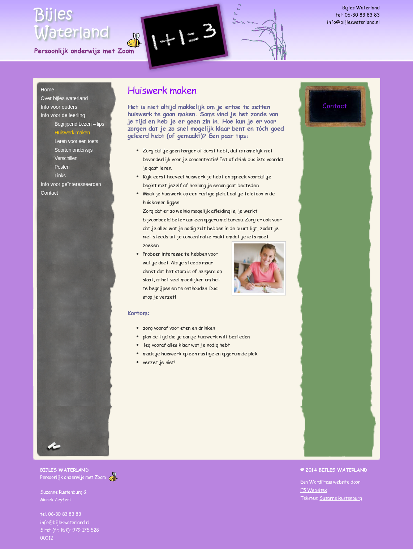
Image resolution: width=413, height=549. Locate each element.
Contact (49, 193)
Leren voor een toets (76, 141)
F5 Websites (313, 490)
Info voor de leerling (63, 115)
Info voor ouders (59, 107)
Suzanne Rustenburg (340, 498)
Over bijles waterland (64, 98)
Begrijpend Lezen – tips (79, 124)
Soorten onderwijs (74, 150)
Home (47, 89)
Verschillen (66, 158)
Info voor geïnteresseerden (71, 184)
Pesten (62, 167)
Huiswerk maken (72, 132)
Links (60, 175)
